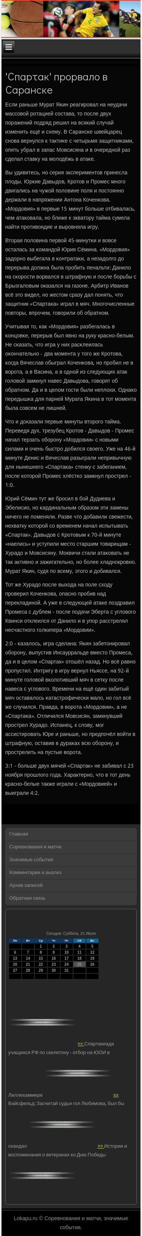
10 (66, 952)
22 (41, 964)
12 (92, 952)
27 (15, 970)
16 (53, 958)
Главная (18, 834)
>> (81, 1044)
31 (66, 970)
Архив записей (26, 885)
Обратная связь (27, 898)
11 (79, 952)
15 (41, 958)
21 (28, 964)
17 (66, 958)
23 (53, 964)
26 (92, 964)
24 (66, 964)
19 (92, 958)
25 (79, 964)
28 (28, 970)
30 (53, 970)
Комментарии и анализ (35, 872)
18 (79, 958)
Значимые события (31, 860)
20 (15, 964)
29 (41, 970)
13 (15, 958)
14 (28, 958)
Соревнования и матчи (35, 847)
